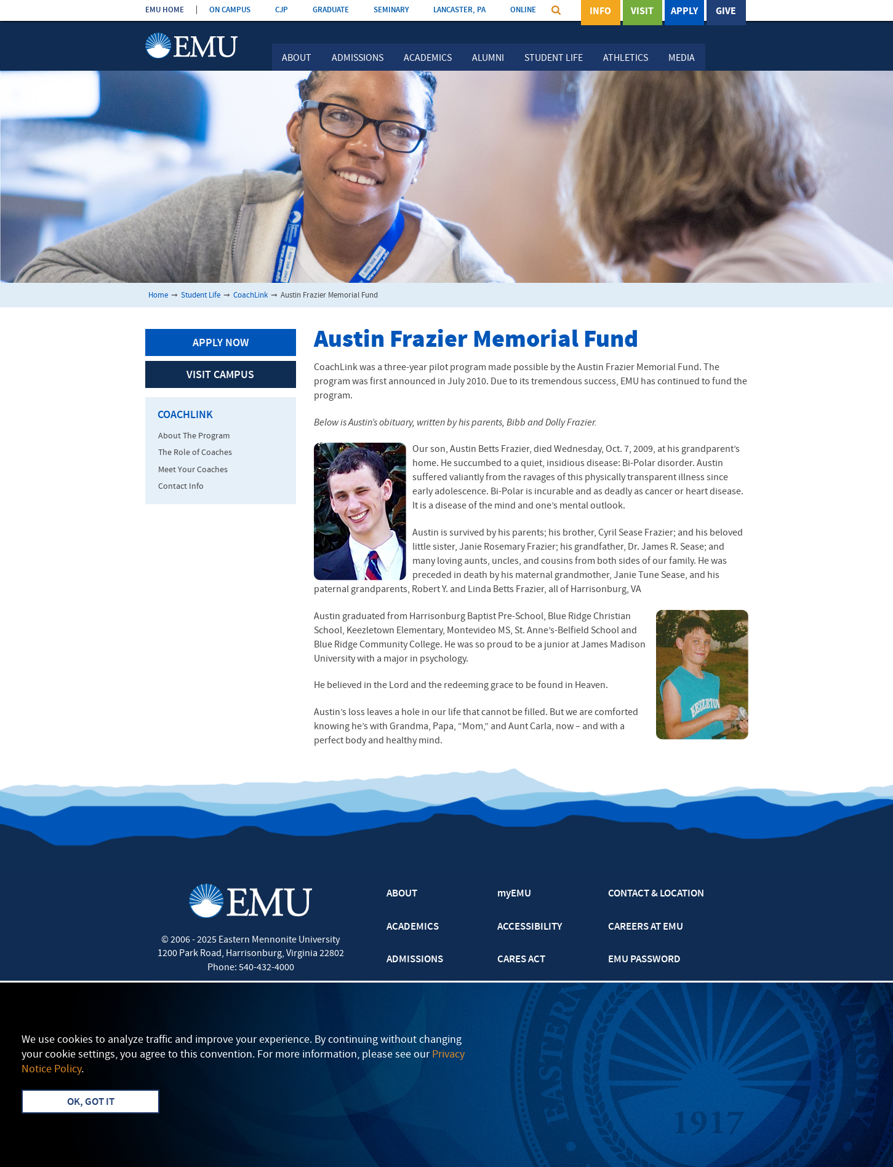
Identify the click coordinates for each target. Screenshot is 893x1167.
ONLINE (523, 10)
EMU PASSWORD (644, 959)
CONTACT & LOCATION (656, 894)
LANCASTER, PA (459, 10)
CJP (281, 10)
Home (158, 295)
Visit (642, 12)
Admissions (357, 58)
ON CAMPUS (229, 10)
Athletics (625, 58)
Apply (684, 12)
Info (600, 12)
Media (681, 58)
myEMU (514, 894)
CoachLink (250, 295)
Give (726, 12)
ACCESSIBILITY (529, 927)
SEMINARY (391, 10)
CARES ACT (521, 959)
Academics (428, 58)
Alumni (488, 58)
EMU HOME (164, 10)
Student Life (553, 58)
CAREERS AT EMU (645, 927)
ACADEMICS (412, 927)
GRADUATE (331, 10)
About (296, 58)
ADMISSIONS (414, 959)
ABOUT (401, 894)
